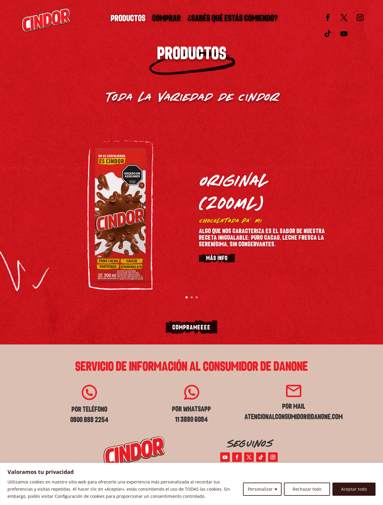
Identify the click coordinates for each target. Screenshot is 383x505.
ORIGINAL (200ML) (233, 191)
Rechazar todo (307, 489)
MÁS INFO (217, 259)
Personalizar (260, 489)
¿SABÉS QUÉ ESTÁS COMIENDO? (232, 20)
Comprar (166, 20)
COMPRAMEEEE (191, 327)
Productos (128, 20)
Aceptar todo (354, 489)
